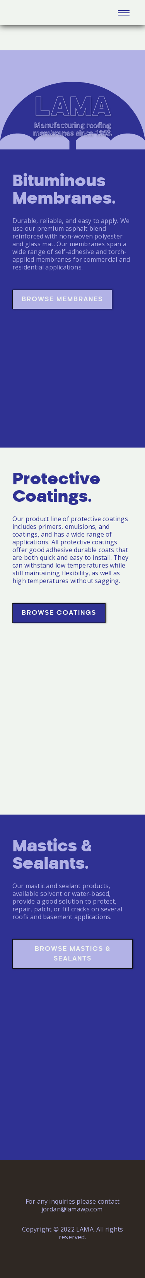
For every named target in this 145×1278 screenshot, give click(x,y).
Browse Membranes (62, 299)
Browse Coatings (59, 613)
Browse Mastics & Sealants (73, 954)
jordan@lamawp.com (71, 1209)
